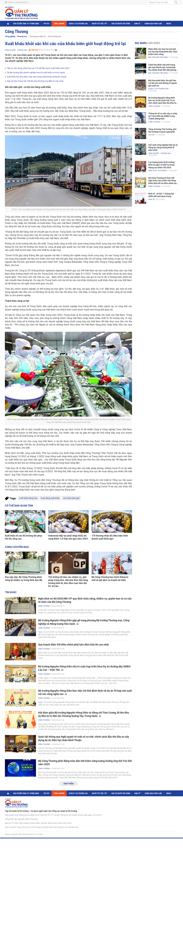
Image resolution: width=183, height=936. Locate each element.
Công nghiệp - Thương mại (16, 36)
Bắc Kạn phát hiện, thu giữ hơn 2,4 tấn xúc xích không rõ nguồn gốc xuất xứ (162, 83)
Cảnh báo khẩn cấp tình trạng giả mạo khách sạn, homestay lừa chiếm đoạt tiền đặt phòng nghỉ (162, 67)
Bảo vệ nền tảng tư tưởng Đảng (26, 24)
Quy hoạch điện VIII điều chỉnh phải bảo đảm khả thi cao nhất (73, 644)
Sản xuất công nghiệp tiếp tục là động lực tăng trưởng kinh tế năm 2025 (163, 147)
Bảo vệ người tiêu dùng (121, 24)
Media (168, 24)
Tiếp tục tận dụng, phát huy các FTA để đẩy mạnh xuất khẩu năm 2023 (38, 68)
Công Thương (59, 24)
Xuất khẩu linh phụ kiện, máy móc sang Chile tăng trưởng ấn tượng (36, 77)
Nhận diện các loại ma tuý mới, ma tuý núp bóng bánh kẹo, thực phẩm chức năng (162, 51)
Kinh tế (137, 24)
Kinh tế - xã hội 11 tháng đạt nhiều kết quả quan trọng (161, 194)
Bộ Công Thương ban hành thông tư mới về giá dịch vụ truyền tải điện (110, 578)
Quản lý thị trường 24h (78, 24)
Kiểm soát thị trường (157, 171)
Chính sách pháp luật (153, 24)
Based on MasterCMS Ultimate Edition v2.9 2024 (24, 834)
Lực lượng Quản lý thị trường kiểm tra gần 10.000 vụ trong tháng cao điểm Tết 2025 (161, 165)
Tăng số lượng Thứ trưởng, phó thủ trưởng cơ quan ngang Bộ (162, 130)
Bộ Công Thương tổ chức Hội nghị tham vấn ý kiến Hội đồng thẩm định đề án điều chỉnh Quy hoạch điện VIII (163, 181)
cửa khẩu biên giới (71, 498)
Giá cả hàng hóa (54, 36)
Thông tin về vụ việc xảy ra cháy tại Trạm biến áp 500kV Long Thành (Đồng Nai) (162, 116)
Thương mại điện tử (37, 36)
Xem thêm (68, 783)
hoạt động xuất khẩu (50, 498)
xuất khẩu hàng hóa (28, 498)
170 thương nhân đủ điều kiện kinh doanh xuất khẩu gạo (110, 537)
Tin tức (46, 24)
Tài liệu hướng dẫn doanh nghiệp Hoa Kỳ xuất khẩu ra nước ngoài (36, 72)
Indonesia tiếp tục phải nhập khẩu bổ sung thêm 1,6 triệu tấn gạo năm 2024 (68, 537)
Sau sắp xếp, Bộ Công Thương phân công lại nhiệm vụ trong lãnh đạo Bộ (23, 578)
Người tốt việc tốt (99, 24)
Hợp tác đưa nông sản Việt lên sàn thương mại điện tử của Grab (35, 81)
